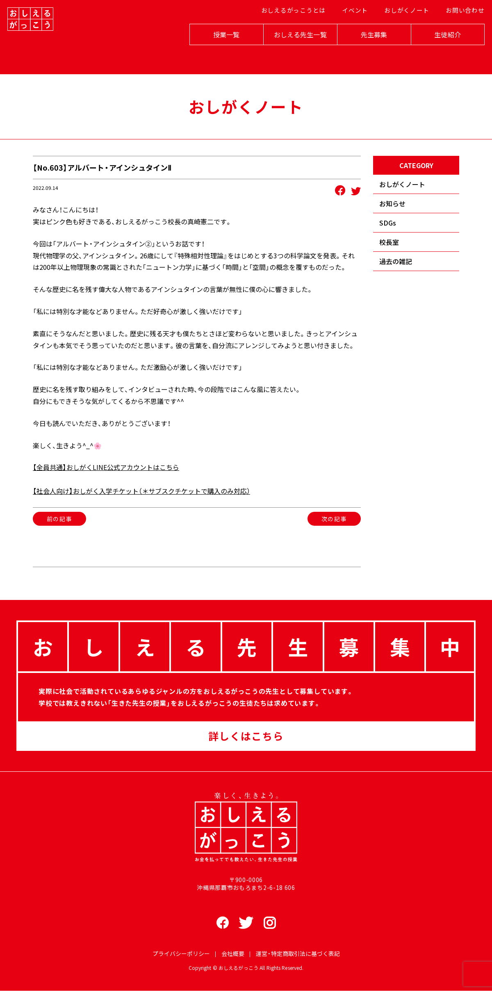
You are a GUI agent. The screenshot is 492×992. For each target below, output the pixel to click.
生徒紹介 (439, 50)
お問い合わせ (458, 29)
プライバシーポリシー (181, 955)
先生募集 (365, 50)
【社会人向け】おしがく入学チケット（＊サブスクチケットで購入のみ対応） (141, 491)
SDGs (387, 223)
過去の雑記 (395, 261)
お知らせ (392, 203)
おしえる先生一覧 (291, 50)
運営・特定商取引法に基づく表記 (298, 955)
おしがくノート (402, 29)
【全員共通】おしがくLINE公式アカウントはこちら (106, 467)
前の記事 (59, 519)
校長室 (389, 242)
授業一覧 (217, 50)
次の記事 (334, 519)
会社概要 (232, 955)
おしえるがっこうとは (294, 29)
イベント (352, 29)
